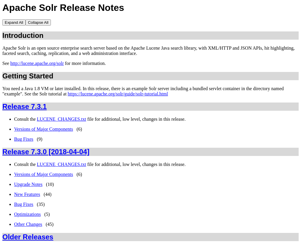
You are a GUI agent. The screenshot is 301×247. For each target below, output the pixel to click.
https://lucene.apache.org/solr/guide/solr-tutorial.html (118, 93)
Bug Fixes (23, 139)
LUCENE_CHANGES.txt (61, 119)
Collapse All (38, 22)
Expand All (14, 22)
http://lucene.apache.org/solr (37, 63)
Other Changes (28, 224)
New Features (27, 194)
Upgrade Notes (28, 184)
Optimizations (27, 214)
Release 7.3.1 (24, 106)
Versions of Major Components (43, 129)
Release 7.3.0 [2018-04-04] (45, 152)
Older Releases (27, 237)
